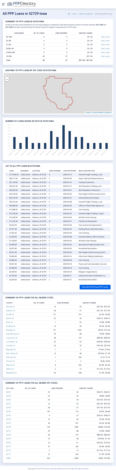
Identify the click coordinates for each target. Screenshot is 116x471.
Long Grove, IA (11, 338)
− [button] (7, 79)
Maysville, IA (11, 350)
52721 (8, 404)
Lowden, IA (10, 346)
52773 (8, 446)
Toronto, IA (10, 361)
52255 (8, 400)
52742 (8, 411)
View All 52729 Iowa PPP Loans (95, 287)
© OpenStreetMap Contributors (101, 112)
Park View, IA (11, 357)
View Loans (105, 37)
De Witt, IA (10, 314)
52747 (8, 423)
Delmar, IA (10, 318)
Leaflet (88, 112)
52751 (8, 431)
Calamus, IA (10, 311)
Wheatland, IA (11, 373)
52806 (8, 458)
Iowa (74, 14)
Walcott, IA (10, 365)
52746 (8, 419)
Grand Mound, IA (12, 334)
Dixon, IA (9, 322)
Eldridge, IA (10, 330)
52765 (8, 439)
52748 (8, 427)
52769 (8, 443)
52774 (8, 450)
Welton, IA (10, 369)
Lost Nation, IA (11, 342)
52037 (8, 392)
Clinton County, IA (85, 14)
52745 (8, 415)
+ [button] (7, 76)
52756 (8, 435)
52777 (8, 454)
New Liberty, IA (11, 353)
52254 (8, 396)
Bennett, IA (10, 307)
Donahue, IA (10, 326)
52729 (8, 408)
